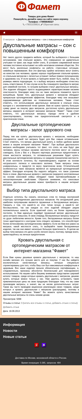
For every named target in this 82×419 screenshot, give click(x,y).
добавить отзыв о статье (64, 303)
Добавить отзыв (11, 307)
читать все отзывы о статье (37, 303)
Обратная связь (50, 24)
